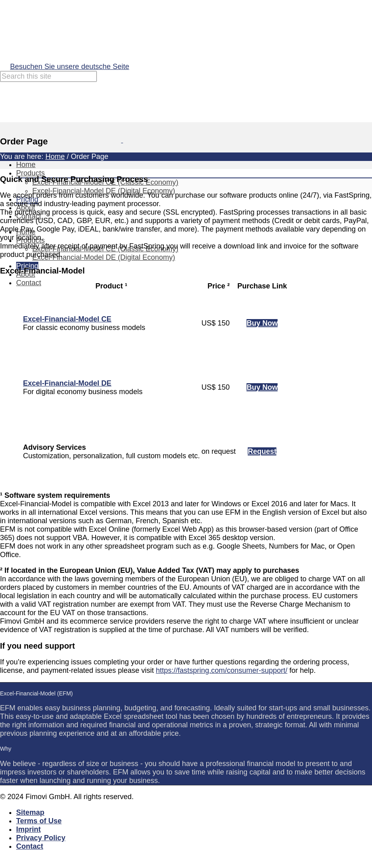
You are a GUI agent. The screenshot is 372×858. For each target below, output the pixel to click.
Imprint (28, 829)
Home (26, 165)
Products (30, 173)
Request (262, 451)
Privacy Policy (40, 838)
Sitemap (30, 812)
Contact (28, 283)
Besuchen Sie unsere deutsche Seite (69, 67)
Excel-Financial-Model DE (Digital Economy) (103, 257)
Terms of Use (39, 821)
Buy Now (262, 323)
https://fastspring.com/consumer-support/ (221, 670)
